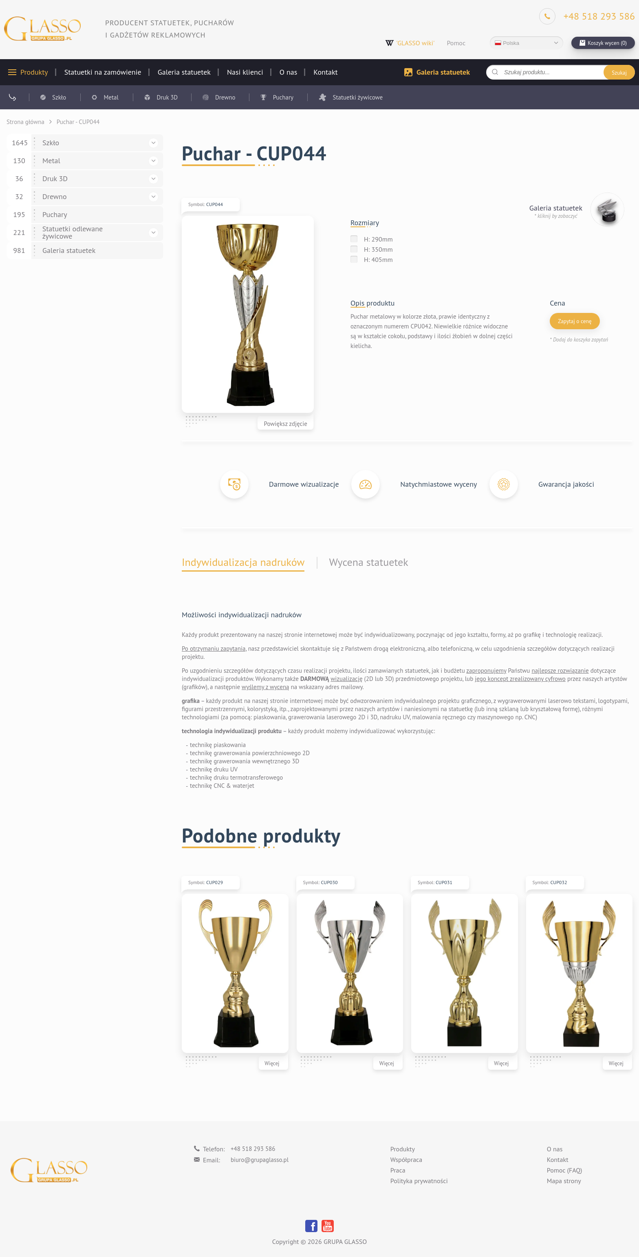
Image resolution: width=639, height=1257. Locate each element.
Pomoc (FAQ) (564, 1170)
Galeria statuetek (184, 72)
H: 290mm (378, 239)
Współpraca (406, 1160)
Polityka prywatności (419, 1181)
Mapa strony (564, 1181)
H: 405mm (378, 259)
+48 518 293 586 (253, 1149)
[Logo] (42, 28)
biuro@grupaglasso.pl (260, 1160)
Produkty (34, 72)
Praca (397, 1170)
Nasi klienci (245, 72)
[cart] (603, 43)
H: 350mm (378, 249)
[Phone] (587, 16)
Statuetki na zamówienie (102, 72)
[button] (153, 143)
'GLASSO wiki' (409, 43)
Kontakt (325, 72)
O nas (288, 72)
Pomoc (456, 43)
